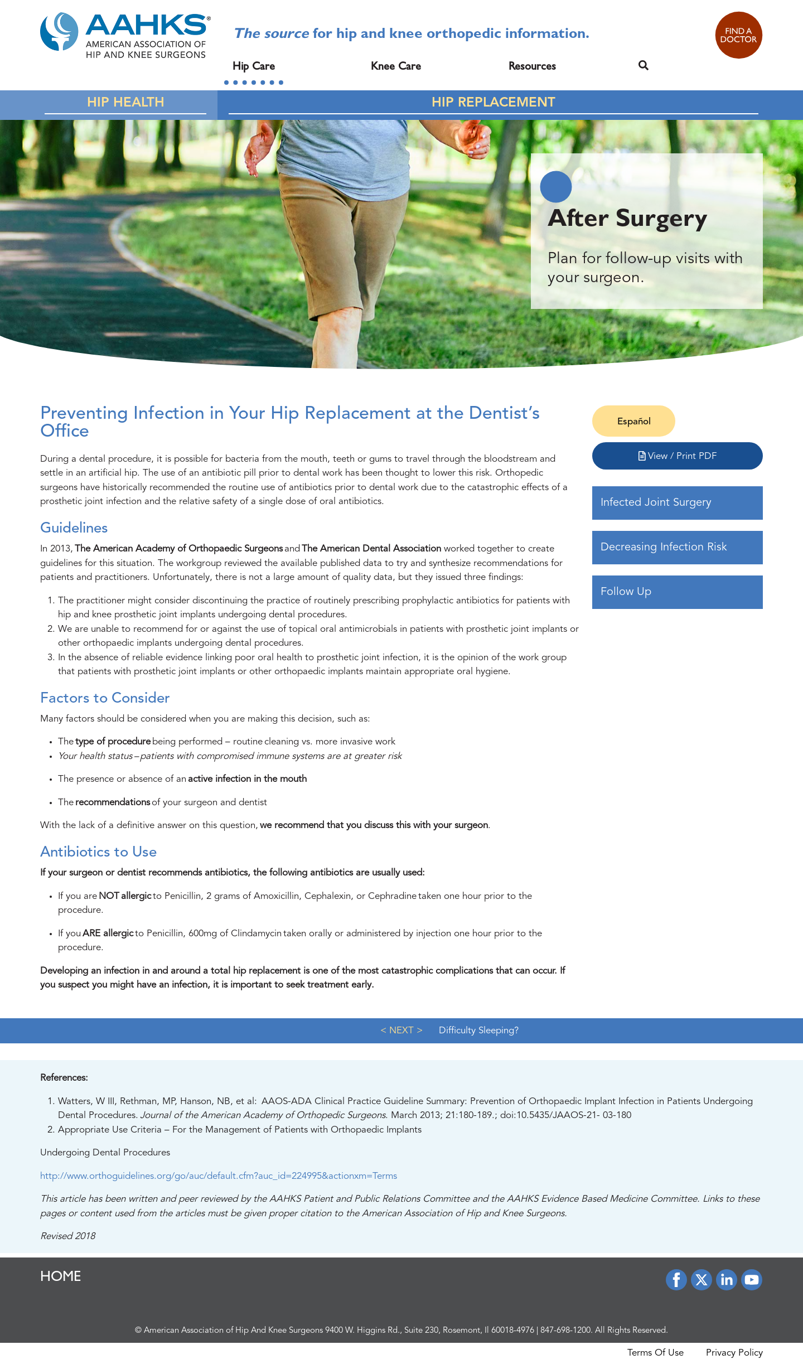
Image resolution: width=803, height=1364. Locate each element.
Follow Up (626, 592)
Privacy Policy (734, 1353)
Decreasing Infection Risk (664, 547)
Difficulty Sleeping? (479, 1031)
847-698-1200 (565, 1331)
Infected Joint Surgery (656, 503)
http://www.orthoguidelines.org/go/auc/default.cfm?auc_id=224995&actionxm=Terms (218, 1176)
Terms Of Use (655, 1353)
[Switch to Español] (634, 422)
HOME (60, 1278)
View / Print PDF (677, 456)
